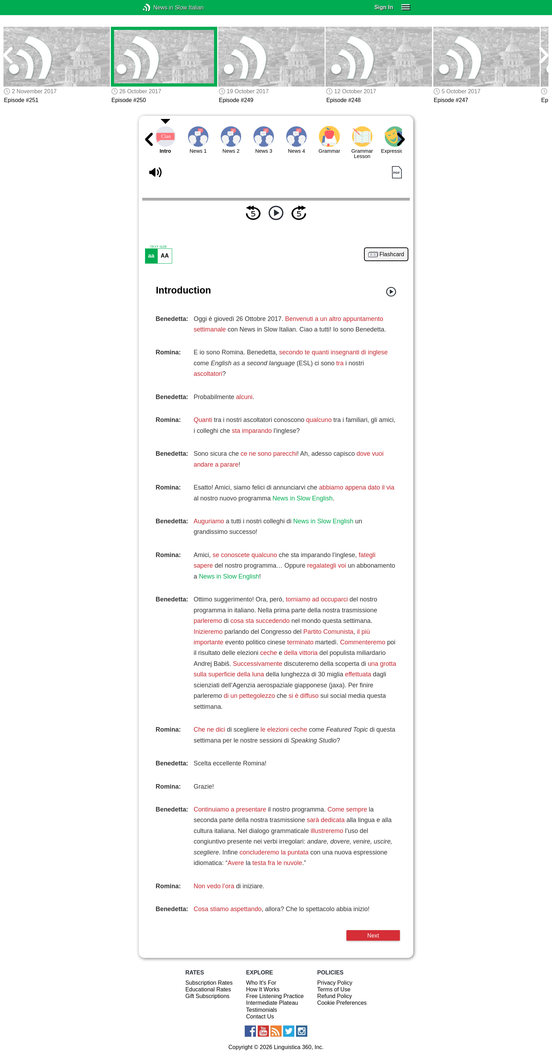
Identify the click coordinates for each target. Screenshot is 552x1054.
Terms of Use (333, 989)
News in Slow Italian (157, 8)
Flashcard (392, 254)
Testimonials (261, 1010)
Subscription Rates (208, 983)
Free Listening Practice (275, 996)
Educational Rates (208, 989)
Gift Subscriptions (207, 996)
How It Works (263, 989)
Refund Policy (334, 996)
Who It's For (261, 983)
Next (373, 935)
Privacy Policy (334, 983)
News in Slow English (302, 498)
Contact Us (260, 1017)
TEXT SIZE (158, 246)
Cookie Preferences (342, 1003)
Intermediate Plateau (272, 1003)
